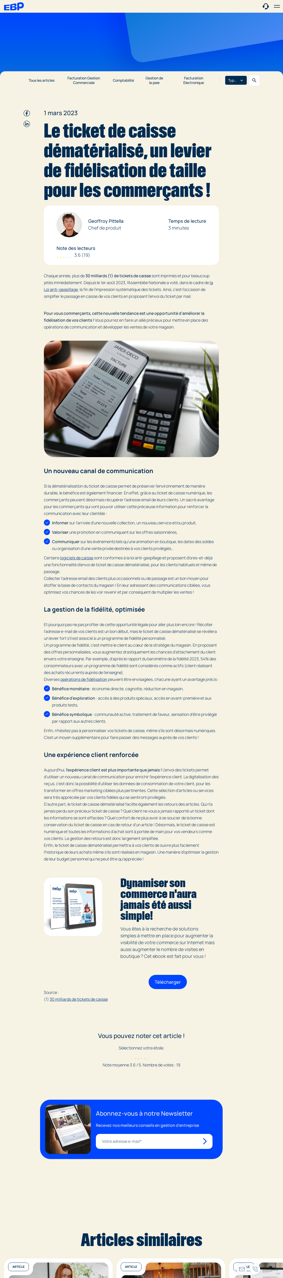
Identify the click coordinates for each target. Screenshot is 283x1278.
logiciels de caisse (76, 558)
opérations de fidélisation (83, 679)
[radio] (135, 1056)
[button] (277, 6)
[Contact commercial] (266, 6)
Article (18, 1267)
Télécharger (168, 982)
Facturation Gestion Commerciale (83, 80)
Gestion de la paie (154, 80)
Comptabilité (123, 80)
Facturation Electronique (193, 80)
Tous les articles (42, 80)
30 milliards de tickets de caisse (79, 999)
